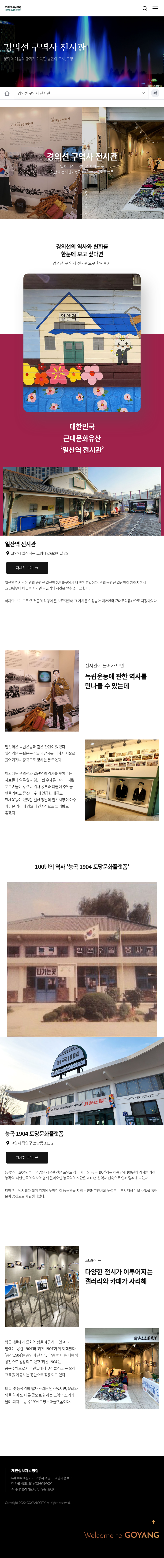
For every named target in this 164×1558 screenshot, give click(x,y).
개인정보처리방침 (25, 1470)
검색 (145, 8)
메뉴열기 (155, 8)
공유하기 (155, 93)
